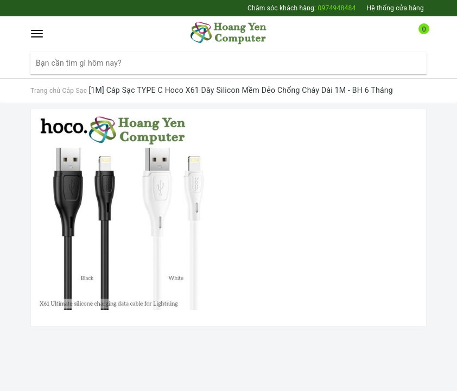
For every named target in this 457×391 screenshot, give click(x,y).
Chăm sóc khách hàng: (301, 8)
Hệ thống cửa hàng (395, 8)
